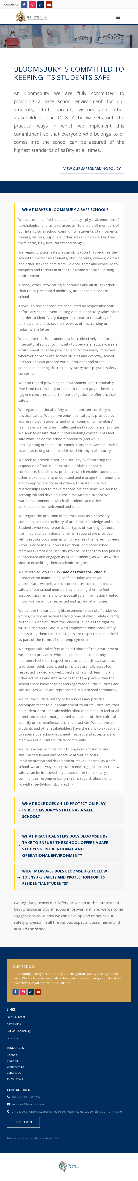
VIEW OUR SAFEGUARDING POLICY (92, 168)
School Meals (15, 1078)
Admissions (14, 1024)
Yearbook (13, 1061)
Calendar (12, 1055)
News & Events (16, 1016)
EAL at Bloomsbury (18, 1031)
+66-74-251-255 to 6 (26, 1097)
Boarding (12, 1038)
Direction (23, 1122)
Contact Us (14, 1072)
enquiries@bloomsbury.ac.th (30, 1104)
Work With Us (16, 1067)
